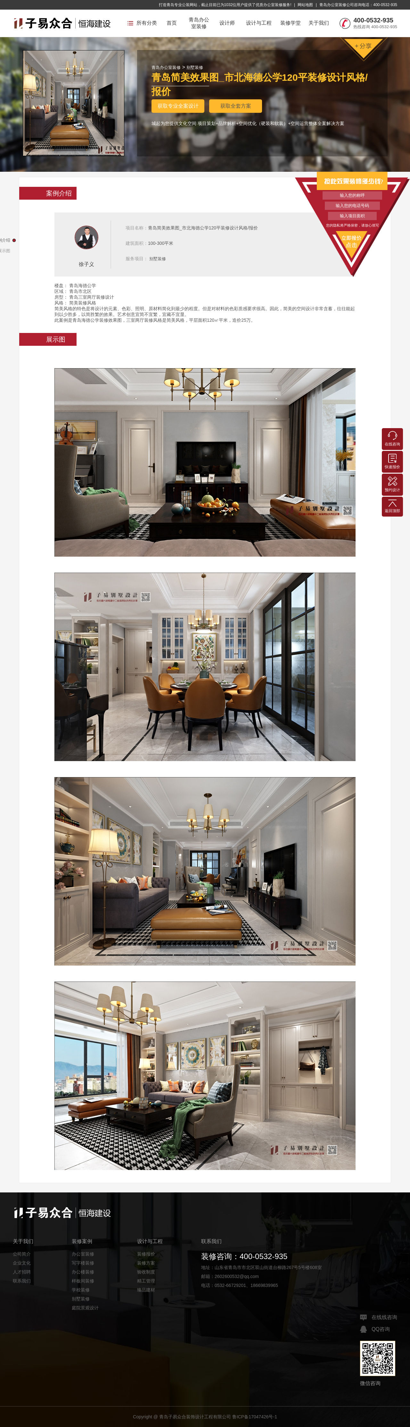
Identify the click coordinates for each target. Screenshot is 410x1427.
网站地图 (305, 5)
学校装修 (81, 1289)
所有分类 (142, 23)
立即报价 (352, 241)
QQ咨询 (375, 1329)
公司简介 (22, 1254)
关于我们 (318, 23)
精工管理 (146, 1280)
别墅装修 (194, 67)
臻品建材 (146, 1289)
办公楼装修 (83, 1271)
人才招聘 (22, 1271)
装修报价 (146, 1254)
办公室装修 (83, 1254)
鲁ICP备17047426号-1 (254, 1416)
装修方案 (146, 1262)
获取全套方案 (235, 106)
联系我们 (22, 1280)
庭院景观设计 (85, 1307)
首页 (172, 23)
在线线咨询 (378, 1318)
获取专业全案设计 (178, 106)
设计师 (227, 23)
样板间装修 (83, 1280)
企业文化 (22, 1262)
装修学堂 (290, 23)
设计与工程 (259, 23)
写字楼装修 (83, 1262)
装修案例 (82, 1241)
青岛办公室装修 (199, 23)
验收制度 (146, 1271)
